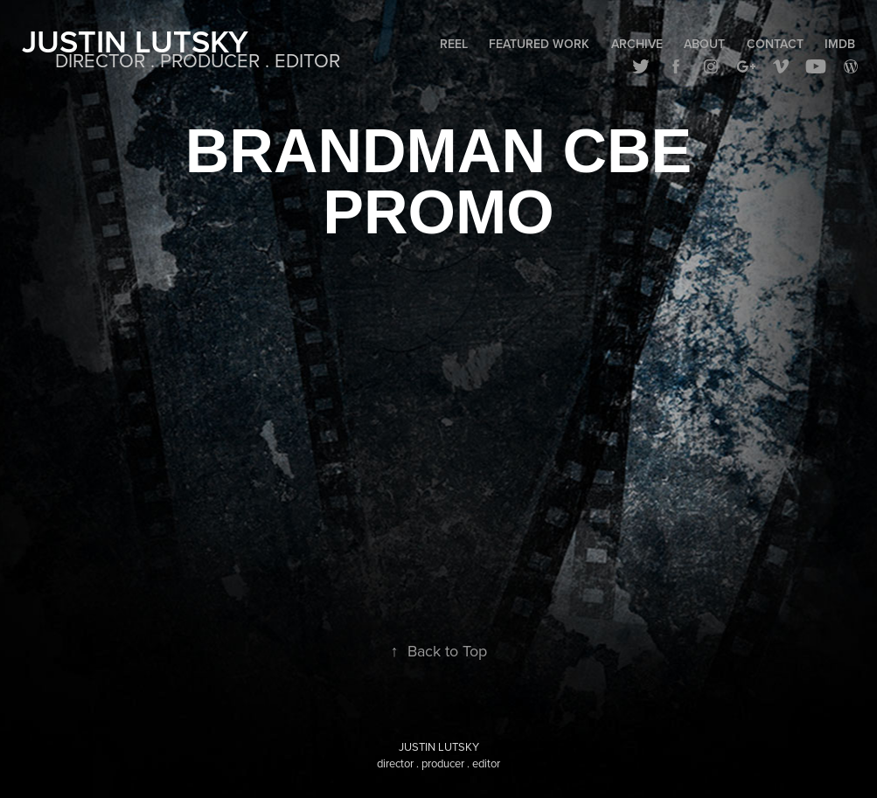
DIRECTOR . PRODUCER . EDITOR (197, 59)
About (704, 43)
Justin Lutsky (135, 41)
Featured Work (539, 43)
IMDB (840, 43)
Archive (637, 43)
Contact (775, 43)
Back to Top (439, 651)
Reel (454, 43)
